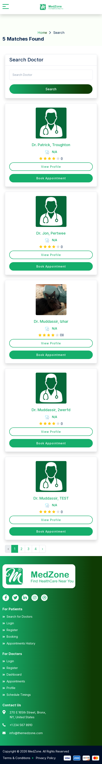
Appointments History (21, 643)
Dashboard (14, 674)
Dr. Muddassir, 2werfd (51, 410)
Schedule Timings (19, 694)
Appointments (16, 681)
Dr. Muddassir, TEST (51, 498)
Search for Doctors (19, 616)
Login (10, 623)
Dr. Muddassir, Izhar (51, 321)
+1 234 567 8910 (20, 725)
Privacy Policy (46, 758)
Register (12, 630)
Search (51, 89)
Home (42, 33)
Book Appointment (51, 178)
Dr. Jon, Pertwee (51, 233)
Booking (12, 636)
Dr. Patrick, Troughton (51, 145)
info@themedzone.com (26, 733)
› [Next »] (42, 549)
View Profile (51, 166)
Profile (11, 688)
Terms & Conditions (16, 758)
